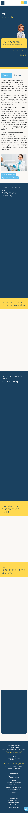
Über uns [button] (14, 763)
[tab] (6, 75)
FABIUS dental (14, 748)
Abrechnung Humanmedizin (14, 787)
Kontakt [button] (23, 55)
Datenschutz (17, 768)
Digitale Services (14, 785)
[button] (2, 3)
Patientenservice (14, 807)
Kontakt (14, 792)
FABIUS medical (14, 745)
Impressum (10, 768)
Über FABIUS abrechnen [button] (17, 51)
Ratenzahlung (14, 805)
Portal (14, 780)
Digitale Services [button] (6, 178)
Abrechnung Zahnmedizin (14, 790)
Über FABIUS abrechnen (14, 782)
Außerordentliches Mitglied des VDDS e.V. (14, 766)
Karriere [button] (21, 763)
